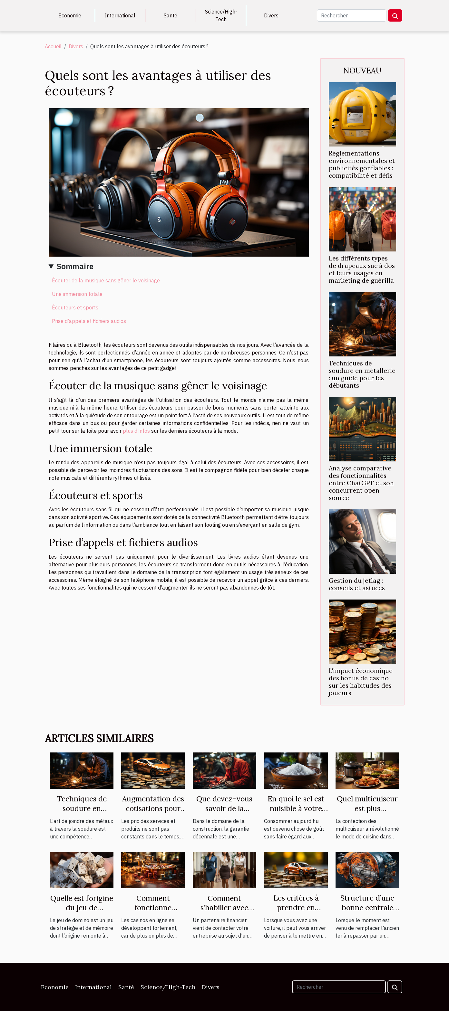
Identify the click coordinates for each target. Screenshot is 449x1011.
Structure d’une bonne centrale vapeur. (367, 907)
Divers (271, 15)
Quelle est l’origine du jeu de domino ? (81, 907)
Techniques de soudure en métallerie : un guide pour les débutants (362, 374)
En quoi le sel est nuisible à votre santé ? (296, 808)
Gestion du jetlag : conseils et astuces (357, 584)
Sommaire (75, 266)
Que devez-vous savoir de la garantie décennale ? (224, 813)
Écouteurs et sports (75, 307)
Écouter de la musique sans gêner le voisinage (106, 280)
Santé (170, 15)
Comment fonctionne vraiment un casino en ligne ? (153, 912)
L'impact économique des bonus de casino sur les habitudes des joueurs (361, 682)
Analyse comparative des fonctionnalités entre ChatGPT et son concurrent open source (361, 483)
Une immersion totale (77, 294)
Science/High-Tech (221, 15)
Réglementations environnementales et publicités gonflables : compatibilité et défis (362, 164)
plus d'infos (136, 431)
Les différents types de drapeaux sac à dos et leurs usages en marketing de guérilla (362, 269)
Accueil (53, 46)
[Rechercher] (351, 15)
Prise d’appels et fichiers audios (89, 321)
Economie (69, 15)
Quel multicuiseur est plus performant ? (367, 808)
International (120, 15)
